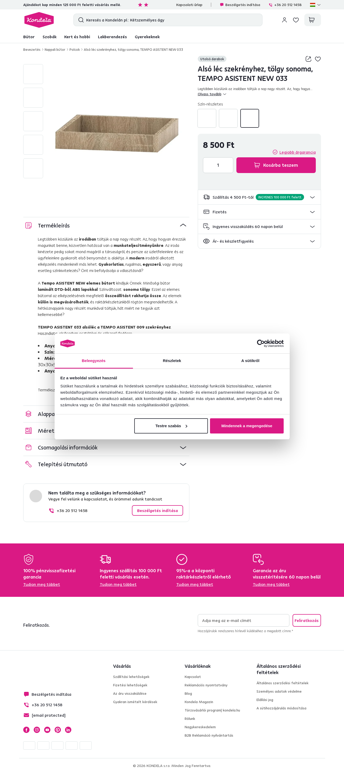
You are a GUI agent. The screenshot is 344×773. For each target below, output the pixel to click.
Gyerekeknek (147, 36)
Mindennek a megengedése (246, 426)
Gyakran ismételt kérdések (135, 701)
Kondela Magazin (199, 701)
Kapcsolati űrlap (189, 5)
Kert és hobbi (77, 36)
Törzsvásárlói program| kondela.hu (212, 710)
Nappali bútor (55, 49)
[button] (259, 197)
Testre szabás (171, 426)
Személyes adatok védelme (279, 691)
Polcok (74, 49)
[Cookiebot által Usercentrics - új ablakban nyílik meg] (261, 343)
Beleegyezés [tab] (94, 360)
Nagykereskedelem (200, 727)
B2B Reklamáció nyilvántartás (209, 735)
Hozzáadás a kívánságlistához (318, 59)
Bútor (29, 36)
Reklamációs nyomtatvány (206, 685)
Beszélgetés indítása (240, 5)
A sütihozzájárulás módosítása (281, 708)
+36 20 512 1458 (285, 5)
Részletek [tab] (172, 360)
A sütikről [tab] (250, 360)
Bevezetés (31, 49)
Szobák (49, 36)
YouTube (47, 730)
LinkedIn (68, 730)
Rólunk (190, 718)
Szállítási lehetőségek (131, 676)
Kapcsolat (193, 676)
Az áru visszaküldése (130, 693)
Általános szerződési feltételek (282, 683)
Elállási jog (264, 699)
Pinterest (58, 730)
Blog (188, 693)
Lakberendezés (112, 36)
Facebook (26, 730)
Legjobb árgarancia (297, 152)
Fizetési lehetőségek (130, 685)
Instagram (37, 730)
